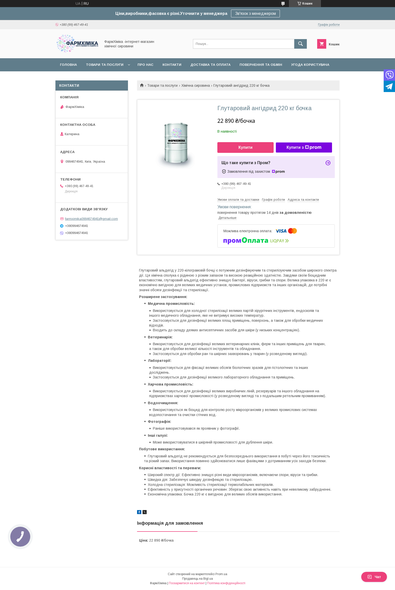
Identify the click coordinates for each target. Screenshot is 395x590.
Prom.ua (221, 574)
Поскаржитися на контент (187, 583)
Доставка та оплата (210, 65)
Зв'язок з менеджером (255, 13)
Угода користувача (310, 65)
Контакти (171, 65)
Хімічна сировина (195, 85)
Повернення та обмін (261, 65)
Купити (246, 147)
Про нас (145, 65)
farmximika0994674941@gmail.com (91, 219)
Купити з (303, 147)
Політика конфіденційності (226, 583)
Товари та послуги (104, 65)
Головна (68, 65)
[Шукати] (300, 44)
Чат (374, 577)
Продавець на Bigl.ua (197, 578)
